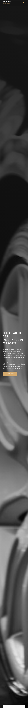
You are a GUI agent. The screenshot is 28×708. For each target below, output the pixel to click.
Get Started (10, 373)
